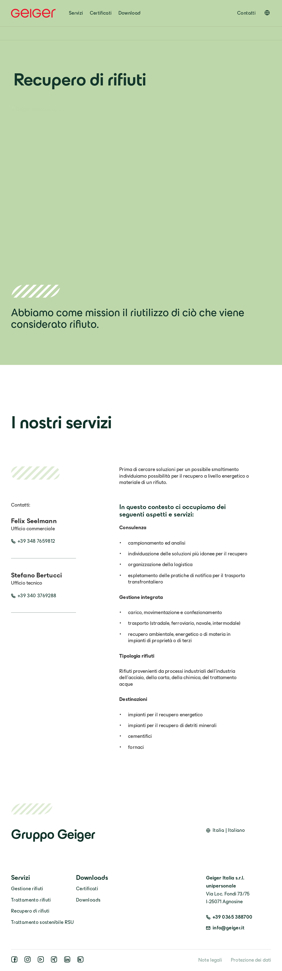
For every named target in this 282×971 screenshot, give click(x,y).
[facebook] (15, 961)
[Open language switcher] (267, 12)
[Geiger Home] (33, 13)
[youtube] (41, 961)
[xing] (55, 961)
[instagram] (28, 961)
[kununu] (81, 961)
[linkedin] (68, 961)
